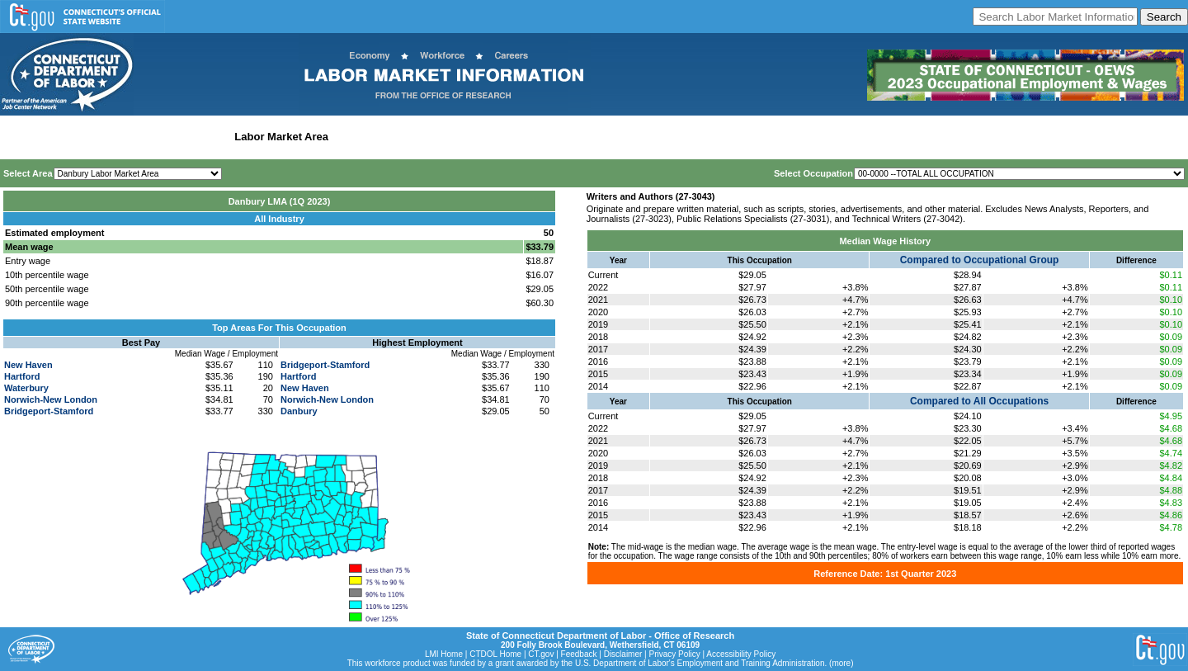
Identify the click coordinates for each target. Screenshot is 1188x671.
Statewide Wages (85, 136)
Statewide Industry (180, 136)
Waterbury (26, 388)
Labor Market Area (281, 136)
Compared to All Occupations (979, 401)
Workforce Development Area (408, 136)
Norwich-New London (50, 399)
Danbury (299, 411)
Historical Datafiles (533, 136)
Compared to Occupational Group (979, 260)
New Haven (28, 365)
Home (19, 136)
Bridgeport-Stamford (48, 411)
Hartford (22, 376)
